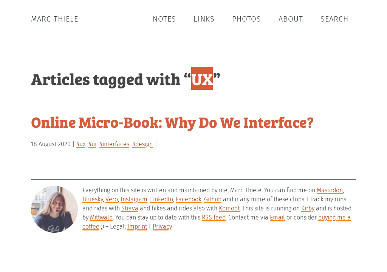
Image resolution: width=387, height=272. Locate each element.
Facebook (188, 199)
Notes (164, 18)
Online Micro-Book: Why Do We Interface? (172, 121)
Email (277, 217)
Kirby (307, 208)
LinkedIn (161, 199)
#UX (80, 144)
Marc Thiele (54, 18)
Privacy (162, 226)
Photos (246, 18)
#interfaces (114, 144)
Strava (129, 208)
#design (142, 144)
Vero (111, 199)
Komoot (229, 208)
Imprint (137, 226)
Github (212, 199)
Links (204, 18)
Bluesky (92, 199)
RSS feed (214, 217)
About (291, 18)
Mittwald (101, 217)
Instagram (134, 199)
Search (334, 18)
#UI (92, 144)
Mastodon (330, 190)
